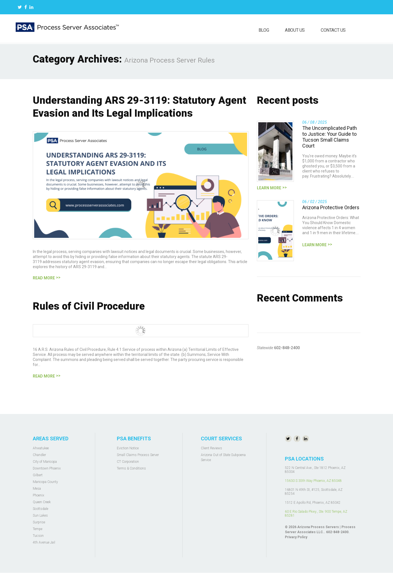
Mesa (37, 489)
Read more (44, 278)
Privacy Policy (296, 537)
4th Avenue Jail (44, 542)
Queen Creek (42, 502)
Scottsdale (40, 509)
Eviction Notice (128, 448)
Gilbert (38, 475)
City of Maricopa (45, 462)
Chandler (39, 455)
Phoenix (38, 495)
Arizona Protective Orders (330, 207)
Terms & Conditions (131, 468)
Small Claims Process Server (138, 455)
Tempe (37, 529)
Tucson (38, 536)
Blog (264, 30)
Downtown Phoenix (47, 468)
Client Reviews (211, 448)
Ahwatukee (41, 448)
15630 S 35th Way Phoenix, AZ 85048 (313, 481)
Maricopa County (45, 482)
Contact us (333, 30)
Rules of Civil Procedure (89, 306)
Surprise (39, 522)
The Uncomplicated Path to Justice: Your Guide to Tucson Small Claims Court (329, 137)
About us (295, 30)
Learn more (269, 188)
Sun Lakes (40, 515)
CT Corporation (128, 462)
